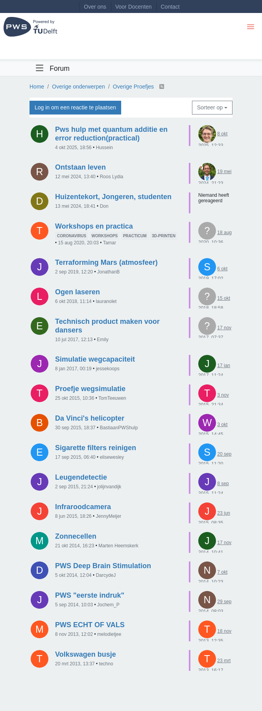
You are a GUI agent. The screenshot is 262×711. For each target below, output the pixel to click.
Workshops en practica (94, 226)
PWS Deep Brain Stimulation (103, 566)
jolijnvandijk (109, 486)
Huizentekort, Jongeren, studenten (113, 197)
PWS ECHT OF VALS (90, 625)
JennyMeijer (109, 516)
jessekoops (108, 368)
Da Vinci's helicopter (89, 418)
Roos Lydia (112, 176)
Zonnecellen (75, 536)
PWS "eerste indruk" (89, 595)
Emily (102, 339)
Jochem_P (108, 605)
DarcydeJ (106, 575)
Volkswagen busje (85, 654)
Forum (60, 68)
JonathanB (108, 272)
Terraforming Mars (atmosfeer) (106, 262)
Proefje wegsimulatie (90, 389)
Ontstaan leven (80, 167)
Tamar (109, 243)
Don (104, 206)
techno (106, 664)
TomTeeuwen (112, 398)
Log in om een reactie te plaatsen (75, 107)
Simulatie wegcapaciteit (95, 359)
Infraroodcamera (83, 507)
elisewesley (112, 457)
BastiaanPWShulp (119, 427)
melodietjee (109, 634)
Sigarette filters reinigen (95, 448)
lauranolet (106, 301)
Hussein (104, 147)
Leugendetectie (81, 477)
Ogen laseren (77, 292)
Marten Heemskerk (118, 545)
